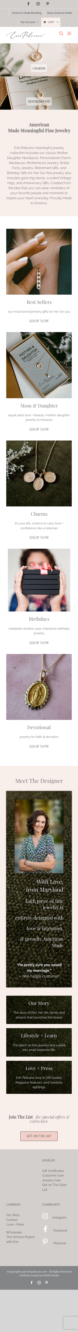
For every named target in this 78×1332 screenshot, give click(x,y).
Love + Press (15, 1224)
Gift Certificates (53, 1171)
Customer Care (53, 1175)
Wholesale (14, 1232)
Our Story (13, 1215)
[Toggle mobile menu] (69, 33)
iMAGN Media (51, 1275)
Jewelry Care (51, 1180)
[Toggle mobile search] (61, 33)
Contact (11, 1220)
